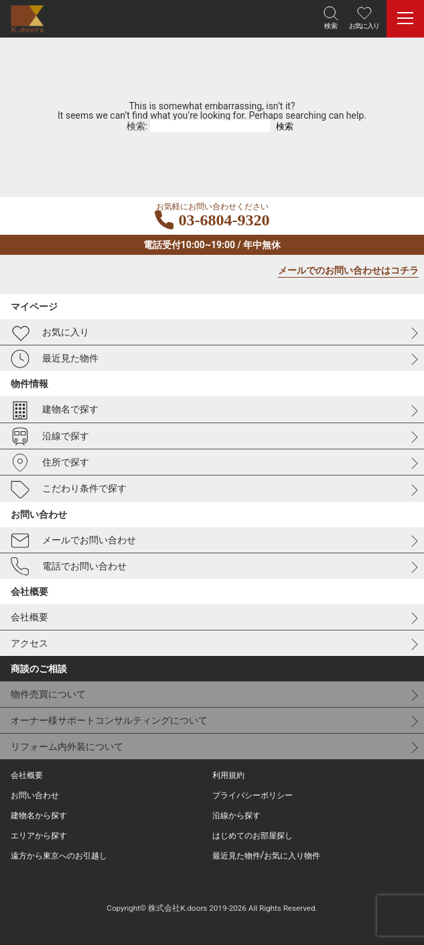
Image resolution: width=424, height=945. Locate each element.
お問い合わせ (35, 795)
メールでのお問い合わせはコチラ (348, 271)
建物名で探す (54, 410)
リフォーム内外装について (67, 746)
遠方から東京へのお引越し (59, 855)
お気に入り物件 (292, 855)
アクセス (29, 643)
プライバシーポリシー (252, 795)
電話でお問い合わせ (69, 566)
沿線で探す (50, 436)
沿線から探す (236, 815)
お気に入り (50, 332)
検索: (137, 126)
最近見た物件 (54, 358)
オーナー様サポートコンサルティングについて (109, 720)
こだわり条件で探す (69, 489)
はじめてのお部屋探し (252, 835)
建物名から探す (39, 815)
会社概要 (29, 617)
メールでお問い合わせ (73, 540)
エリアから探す (39, 835)
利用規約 (228, 775)
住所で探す (50, 462)
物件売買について (48, 694)
